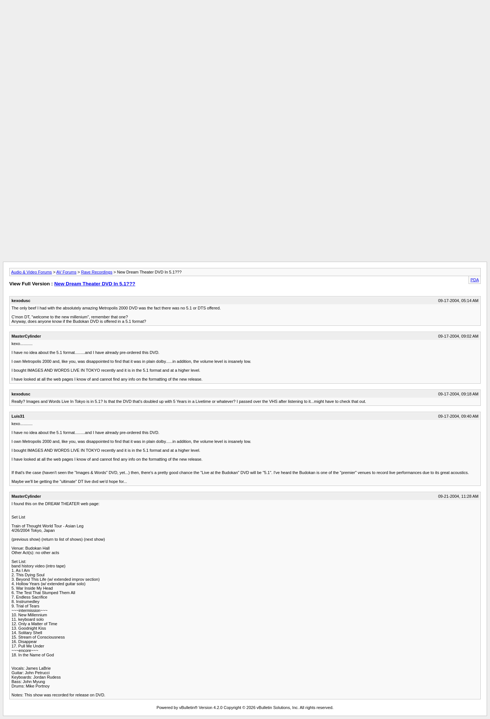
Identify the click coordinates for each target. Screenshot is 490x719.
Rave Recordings (96, 272)
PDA (474, 280)
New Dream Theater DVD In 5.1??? (94, 283)
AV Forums (66, 272)
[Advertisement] (245, 19)
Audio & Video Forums (31, 272)
